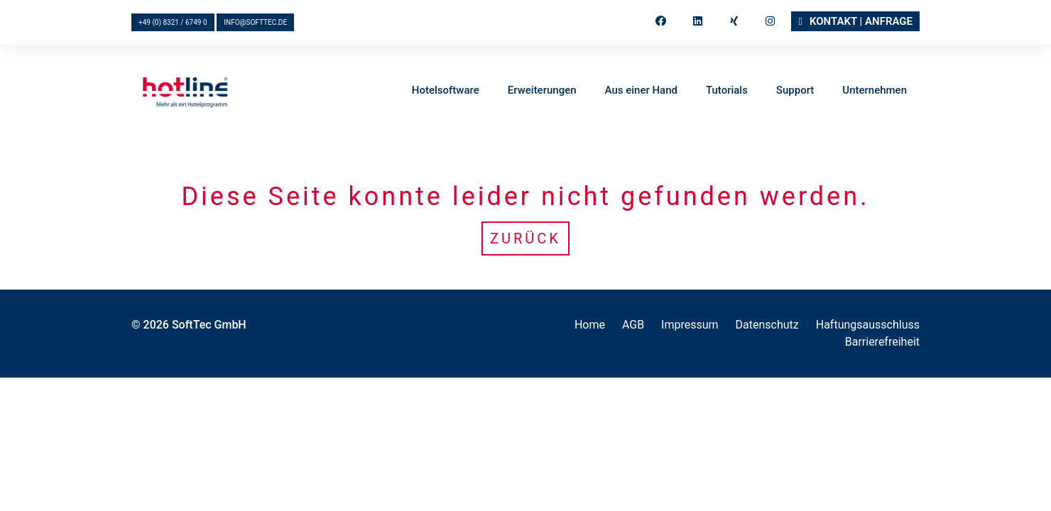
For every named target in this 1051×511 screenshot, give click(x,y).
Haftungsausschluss (868, 324)
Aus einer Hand (641, 90)
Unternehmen (874, 90)
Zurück (525, 238)
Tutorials (727, 90)
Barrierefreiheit (882, 341)
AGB (633, 324)
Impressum (690, 324)
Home (589, 324)
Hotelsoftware (445, 90)
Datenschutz (767, 324)
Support (795, 90)
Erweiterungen (542, 90)
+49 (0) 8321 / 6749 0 (172, 22)
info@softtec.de (255, 22)
